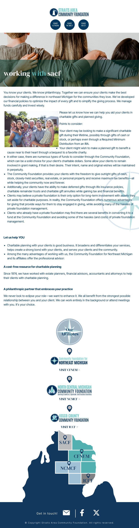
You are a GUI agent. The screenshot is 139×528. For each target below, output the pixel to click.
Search (7, 7)
